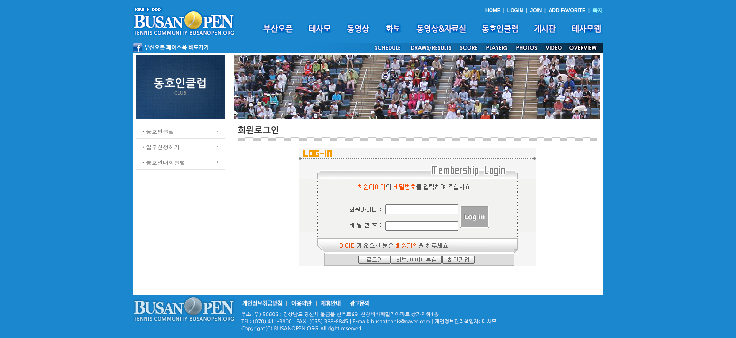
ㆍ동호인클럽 (157, 131)
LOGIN (515, 10)
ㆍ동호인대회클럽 (162, 162)
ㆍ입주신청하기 (160, 147)
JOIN (536, 10)
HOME (492, 10)
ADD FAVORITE (567, 10)
